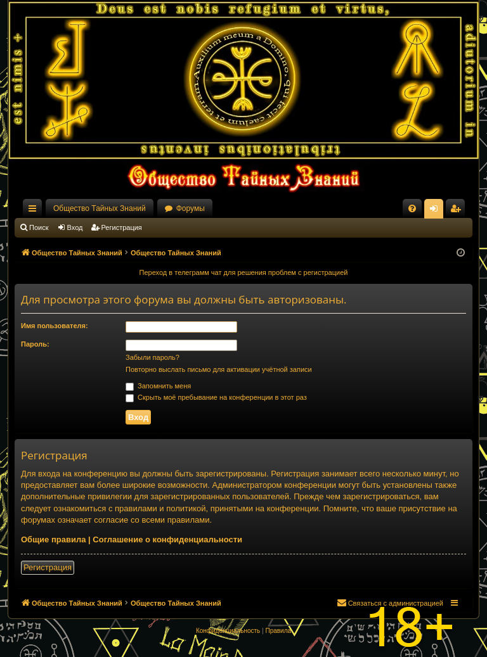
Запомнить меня (158, 386)
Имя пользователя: (54, 325)
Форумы (190, 208)
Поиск (38, 227)
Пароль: (35, 344)
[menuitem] (412, 208)
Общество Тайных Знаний (99, 208)
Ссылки (35, 211)
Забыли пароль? (152, 357)
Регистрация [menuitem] (458, 211)
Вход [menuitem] (436, 211)
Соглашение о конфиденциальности (167, 539)
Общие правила (53, 539)
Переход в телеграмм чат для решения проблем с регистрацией (244, 272)
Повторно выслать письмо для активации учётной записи (219, 369)
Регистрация (121, 227)
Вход (75, 227)
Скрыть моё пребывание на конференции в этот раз (216, 397)
